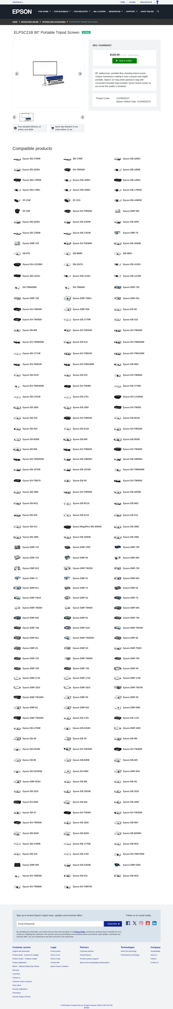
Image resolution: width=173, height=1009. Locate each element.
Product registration (20, 963)
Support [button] (131, 11)
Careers (154, 959)
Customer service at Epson (22, 981)
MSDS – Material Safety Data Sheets (26, 966)
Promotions (17, 993)
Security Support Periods (22, 997)
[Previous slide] (17, 74)
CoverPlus (16, 974)
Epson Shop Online (30, 22)
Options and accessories (54, 22)
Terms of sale (55, 959)
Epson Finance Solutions (60, 966)
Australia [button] (17, 2)
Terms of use (55, 955)
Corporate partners (87, 951)
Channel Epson (85, 955)
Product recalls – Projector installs (25, 959)
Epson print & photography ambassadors (94, 963)
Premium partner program (89, 959)
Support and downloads (21, 951)
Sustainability (155, 951)
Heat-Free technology (128, 951)
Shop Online (147, 11)
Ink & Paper (100, 11)
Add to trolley (125, 61)
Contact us (16, 978)
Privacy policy (55, 951)
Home (123, 2)
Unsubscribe (55, 963)
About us (154, 955)
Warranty (16, 970)
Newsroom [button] (115, 11)
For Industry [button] (81, 11)
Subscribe (112, 924)
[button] (26, 117)
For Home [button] (43, 11)
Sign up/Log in (146, 2)
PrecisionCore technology (130, 955)
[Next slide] (80, 74)
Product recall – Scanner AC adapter (26, 955)
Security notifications (20, 989)
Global (132, 2)
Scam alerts (17, 985)
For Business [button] (61, 11)
